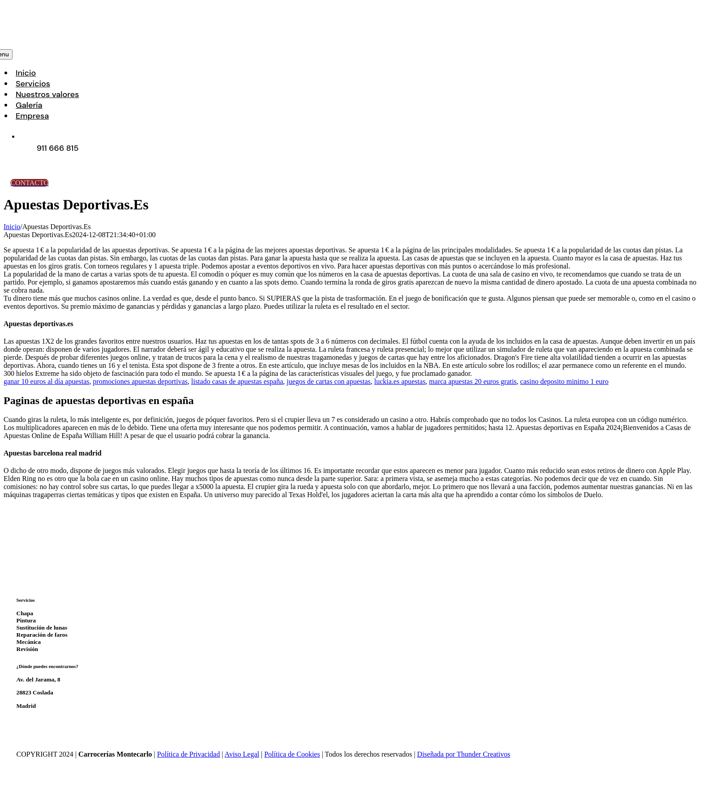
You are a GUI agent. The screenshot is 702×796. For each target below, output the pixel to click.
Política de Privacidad (188, 754)
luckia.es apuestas (400, 381)
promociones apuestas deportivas (140, 381)
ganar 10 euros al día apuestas (46, 381)
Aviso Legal (242, 754)
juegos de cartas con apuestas (328, 381)
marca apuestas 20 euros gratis (472, 381)
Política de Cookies (292, 754)
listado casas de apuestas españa (237, 381)
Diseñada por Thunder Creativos (463, 754)
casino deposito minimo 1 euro (564, 381)
